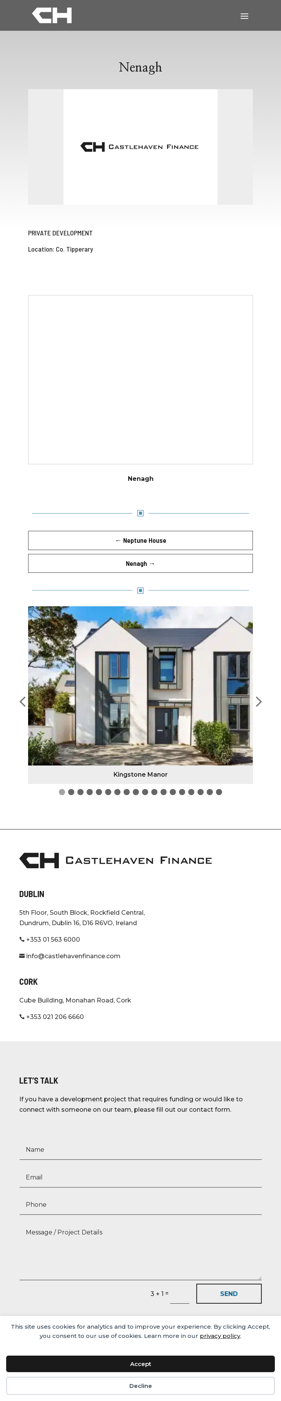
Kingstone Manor (141, 774)
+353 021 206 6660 (51, 1017)
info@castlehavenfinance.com (69, 956)
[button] (22, 702)
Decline (140, 1385)
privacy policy (220, 1335)
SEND (229, 1294)
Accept (140, 1364)
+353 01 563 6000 (49, 939)
